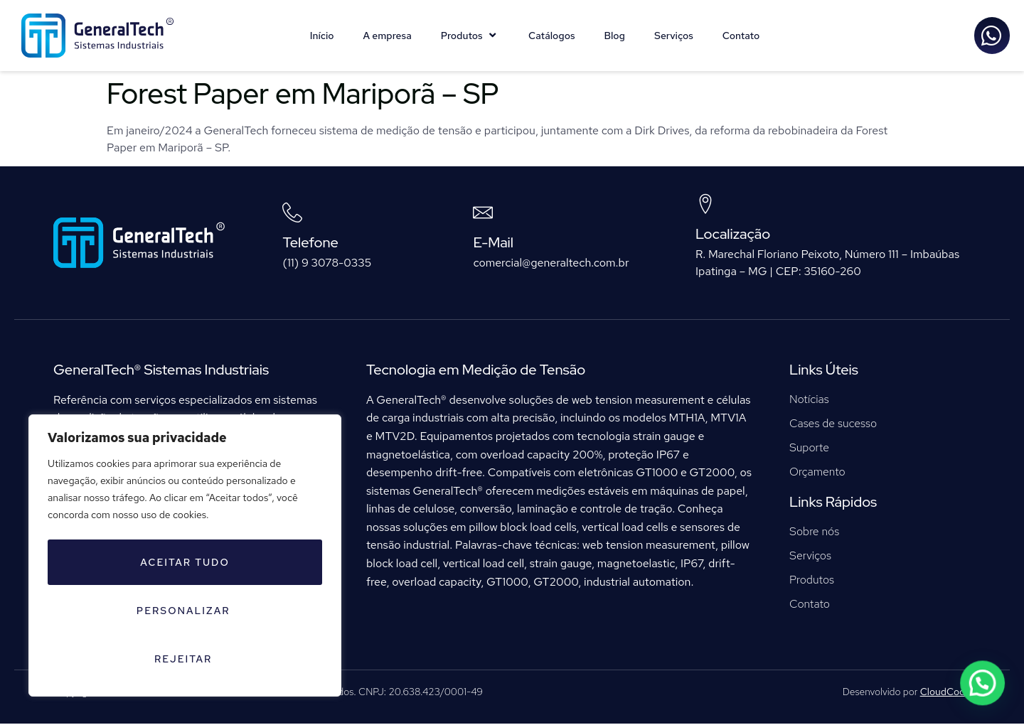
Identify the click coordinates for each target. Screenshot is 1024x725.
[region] (184, 584)
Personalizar (182, 613)
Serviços (673, 35)
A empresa (387, 35)
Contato (741, 35)
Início (322, 35)
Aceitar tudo (247, 658)
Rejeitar (107, 658)
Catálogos (551, 35)
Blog (614, 35)
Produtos (470, 35)
